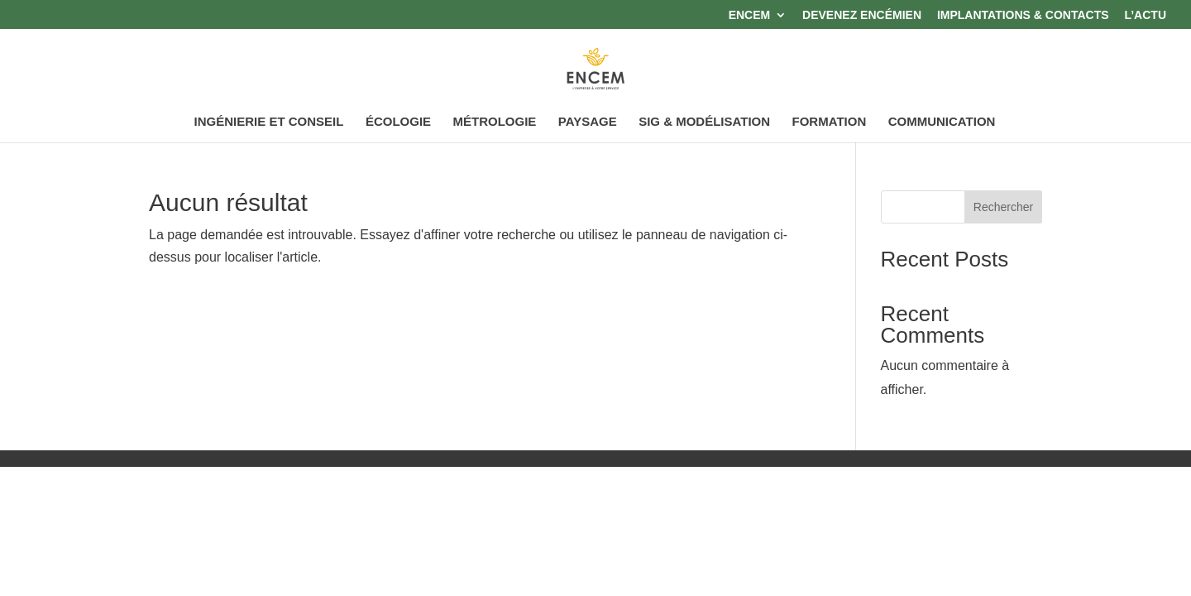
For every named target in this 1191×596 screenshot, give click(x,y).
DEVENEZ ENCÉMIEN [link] (861, 15)
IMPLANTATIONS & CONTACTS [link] (1023, 15)
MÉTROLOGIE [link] (495, 122)
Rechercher (1003, 207)
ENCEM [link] (750, 15)
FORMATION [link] (829, 122)
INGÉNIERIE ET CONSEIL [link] (269, 122)
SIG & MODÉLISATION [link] (704, 122)
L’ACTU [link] (1145, 15)
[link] (597, 69)
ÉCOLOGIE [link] (398, 122)
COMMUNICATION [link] (942, 122)
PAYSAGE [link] (587, 122)
